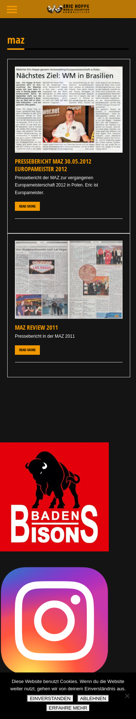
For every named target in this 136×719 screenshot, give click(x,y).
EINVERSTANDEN (50, 698)
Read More (27, 206)
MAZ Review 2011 (36, 327)
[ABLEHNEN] (127, 695)
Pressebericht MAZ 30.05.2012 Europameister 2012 (53, 165)
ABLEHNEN (93, 698)
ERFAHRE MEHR (68, 708)
